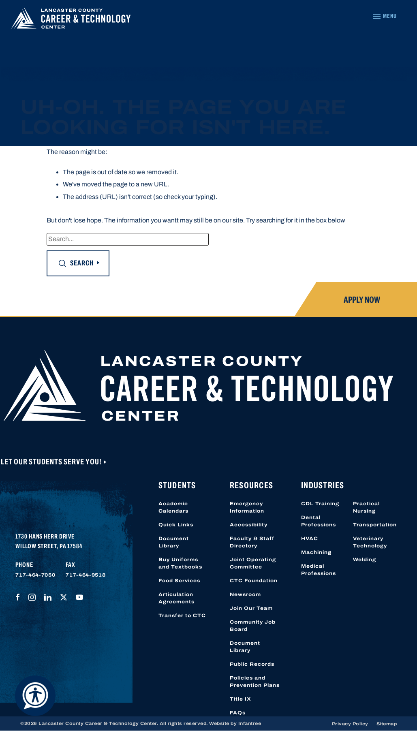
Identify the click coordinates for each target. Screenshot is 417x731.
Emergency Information (247, 507)
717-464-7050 (35, 575)
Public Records (252, 664)
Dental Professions (318, 521)
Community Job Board (253, 625)
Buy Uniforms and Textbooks (180, 563)
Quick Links (175, 525)
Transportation (375, 525)
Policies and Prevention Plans (255, 681)
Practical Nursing (366, 507)
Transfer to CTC (182, 615)
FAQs (238, 713)
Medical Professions (318, 569)
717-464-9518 (85, 575)
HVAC (309, 538)
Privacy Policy (350, 723)
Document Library (173, 542)
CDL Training (320, 504)
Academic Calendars (173, 507)
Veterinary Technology (370, 542)
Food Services (179, 581)
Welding (364, 559)
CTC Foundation (254, 581)
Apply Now (362, 300)
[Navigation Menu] (384, 16)
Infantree (249, 723)
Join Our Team (251, 608)
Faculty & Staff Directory (252, 542)
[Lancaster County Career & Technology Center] (71, 20)
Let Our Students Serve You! (52, 461)
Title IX (240, 699)
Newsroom (245, 594)
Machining (316, 552)
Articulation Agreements (176, 598)
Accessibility (248, 525)
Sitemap (386, 723)
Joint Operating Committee (253, 563)
